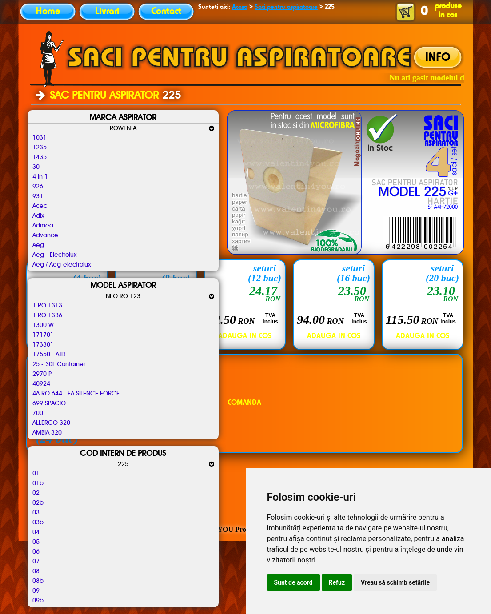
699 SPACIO (49, 403)
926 (37, 186)
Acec (39, 206)
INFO (438, 58)
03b (38, 522)
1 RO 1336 (47, 315)
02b (38, 503)
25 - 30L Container (58, 364)
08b (38, 581)
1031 (39, 138)
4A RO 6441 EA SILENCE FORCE (76, 394)
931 (37, 196)
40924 (41, 384)
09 (36, 591)
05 (36, 542)
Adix (38, 216)
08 (36, 571)
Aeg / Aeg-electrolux (61, 265)
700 (37, 413)
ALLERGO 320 (51, 423)
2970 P (42, 374)
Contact (166, 11)
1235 (39, 147)
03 (36, 513)
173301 (43, 345)
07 (36, 561)
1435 (39, 157)
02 (36, 493)
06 (36, 552)
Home (48, 11)
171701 (43, 335)
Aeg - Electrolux (54, 255)
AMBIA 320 (47, 433)
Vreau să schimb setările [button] (395, 582)
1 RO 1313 (47, 306)
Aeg (38, 245)
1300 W (43, 325)
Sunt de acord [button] (293, 582)
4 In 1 (40, 177)
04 (36, 532)
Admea (42, 226)
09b (38, 601)
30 (36, 167)
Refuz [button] (337, 582)
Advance (45, 235)
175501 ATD (48, 354)
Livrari (107, 11)
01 (36, 473)
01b (38, 483)
